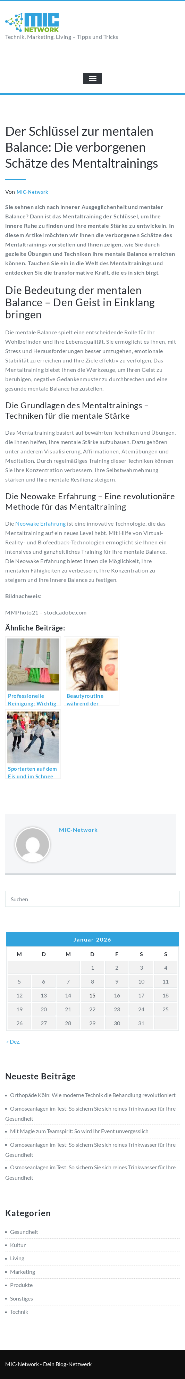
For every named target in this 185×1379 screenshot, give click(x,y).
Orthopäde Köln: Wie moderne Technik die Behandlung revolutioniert (93, 1095)
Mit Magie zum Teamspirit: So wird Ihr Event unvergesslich (79, 1131)
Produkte (21, 1284)
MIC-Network (32, 192)
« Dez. (13, 1041)
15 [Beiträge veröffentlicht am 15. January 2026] (92, 995)
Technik (19, 1311)
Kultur (18, 1245)
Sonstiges (21, 1298)
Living (17, 1258)
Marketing (22, 1271)
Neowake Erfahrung (40, 523)
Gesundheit (24, 1231)
